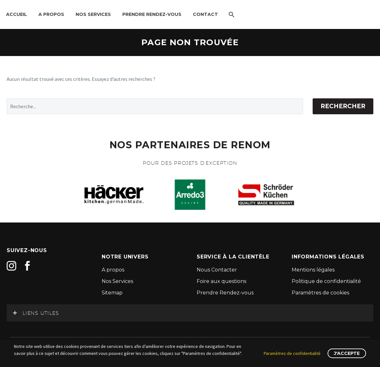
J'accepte (347, 353)
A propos (51, 14)
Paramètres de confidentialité (292, 353)
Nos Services (93, 14)
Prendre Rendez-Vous (151, 14)
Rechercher (343, 106)
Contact (205, 14)
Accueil (16, 14)
